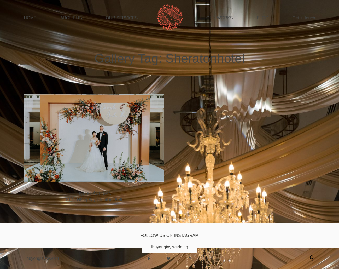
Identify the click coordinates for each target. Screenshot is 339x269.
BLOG (262, 17)
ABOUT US (71, 17)
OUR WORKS (219, 17)
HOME (30, 17)
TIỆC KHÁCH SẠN (94, 193)
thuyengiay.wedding (169, 246)
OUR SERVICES (122, 17)
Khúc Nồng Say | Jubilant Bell (94, 151)
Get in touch (303, 17)
